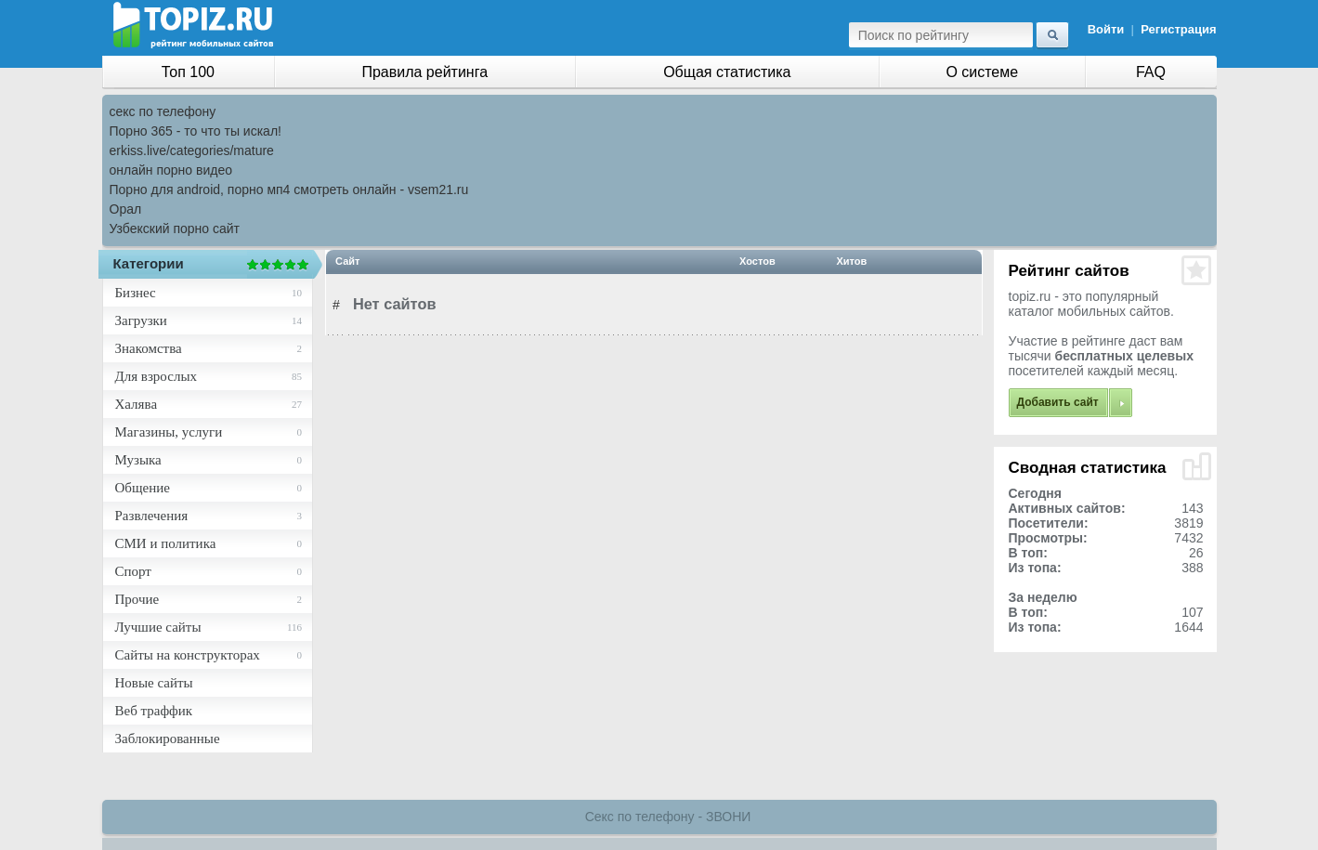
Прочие (137, 599)
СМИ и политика (165, 543)
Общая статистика (726, 72)
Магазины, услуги (169, 432)
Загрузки (141, 320)
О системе (982, 72)
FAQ (1151, 72)
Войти (1106, 29)
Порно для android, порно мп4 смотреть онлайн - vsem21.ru (289, 189)
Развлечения (152, 515)
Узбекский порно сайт (175, 228)
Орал (126, 209)
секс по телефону (163, 111)
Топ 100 (188, 72)
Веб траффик (154, 710)
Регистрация (1178, 29)
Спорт (133, 571)
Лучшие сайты (158, 627)
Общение (142, 487)
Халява (136, 404)
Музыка (138, 459)
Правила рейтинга (424, 72)
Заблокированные (167, 738)
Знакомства (148, 348)
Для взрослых (156, 376)
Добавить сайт (1058, 402)
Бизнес (135, 292)
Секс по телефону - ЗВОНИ (668, 816)
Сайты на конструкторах (187, 654)
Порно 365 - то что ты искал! (195, 131)
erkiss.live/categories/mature (192, 150)
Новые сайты (154, 682)
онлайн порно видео (171, 170)
